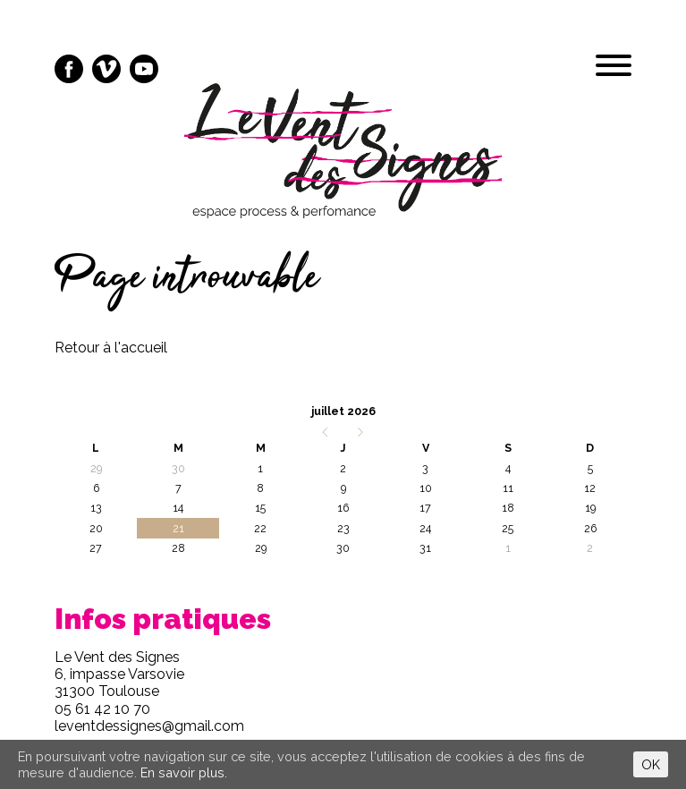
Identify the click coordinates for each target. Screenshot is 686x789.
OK (650, 764)
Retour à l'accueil (111, 347)
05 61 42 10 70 (102, 708)
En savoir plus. (183, 772)
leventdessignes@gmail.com (149, 725)
